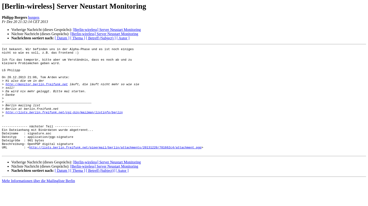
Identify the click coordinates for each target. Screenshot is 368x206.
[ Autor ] (123, 38)
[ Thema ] (77, 38)
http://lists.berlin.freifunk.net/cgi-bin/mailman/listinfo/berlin (64, 125)
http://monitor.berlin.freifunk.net (37, 92)
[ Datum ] (62, 38)
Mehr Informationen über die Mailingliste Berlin (38, 202)
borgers (33, 17)
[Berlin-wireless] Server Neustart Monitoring (107, 30)
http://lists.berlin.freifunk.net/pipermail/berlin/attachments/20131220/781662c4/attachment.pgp (115, 168)
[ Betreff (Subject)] (100, 192)
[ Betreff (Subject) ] (100, 38)
